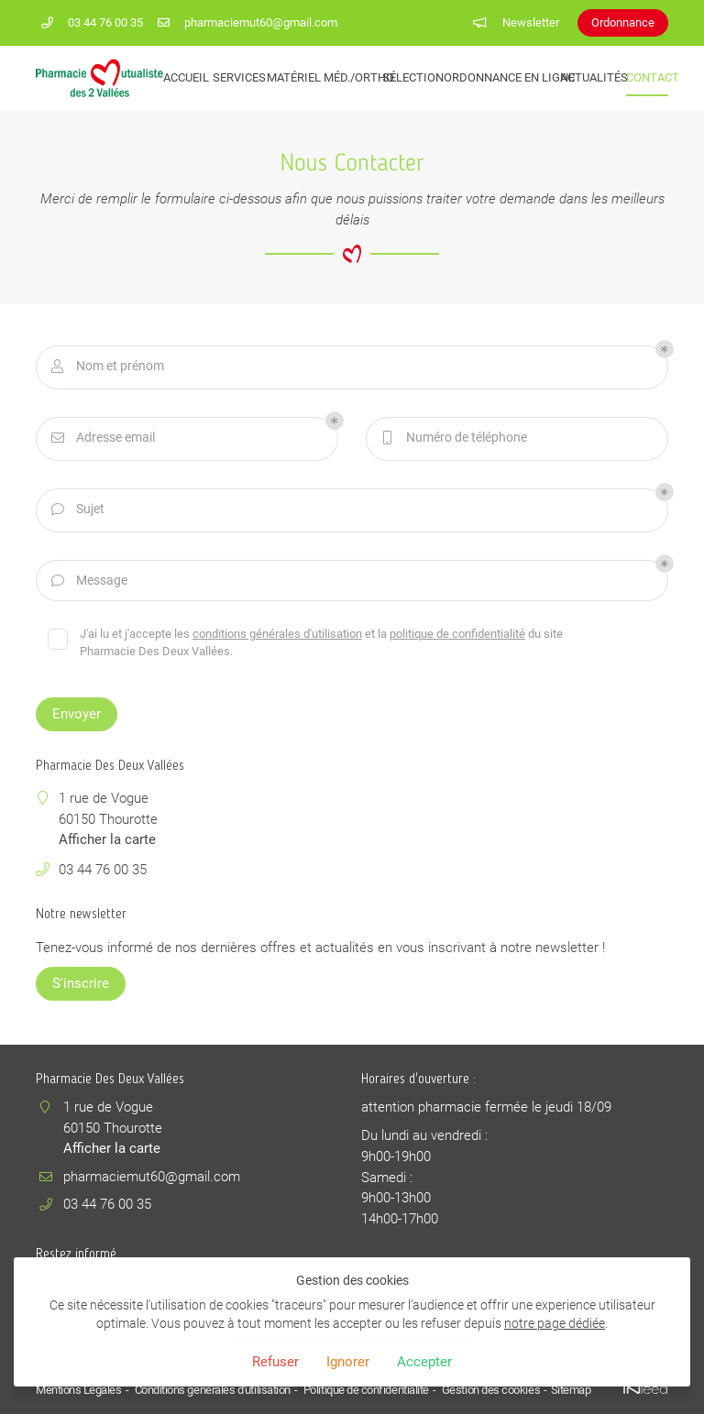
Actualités (586, 77)
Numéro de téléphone (453, 438)
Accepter (424, 1362)
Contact (647, 77)
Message (88, 581)
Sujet (76, 510)
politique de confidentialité (458, 634)
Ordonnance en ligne (495, 77)
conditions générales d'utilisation (278, 634)
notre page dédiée (554, 1323)
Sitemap (567, 1390)
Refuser (275, 1362)
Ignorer (347, 1362)
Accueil (181, 77)
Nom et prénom (106, 367)
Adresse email (102, 438)
